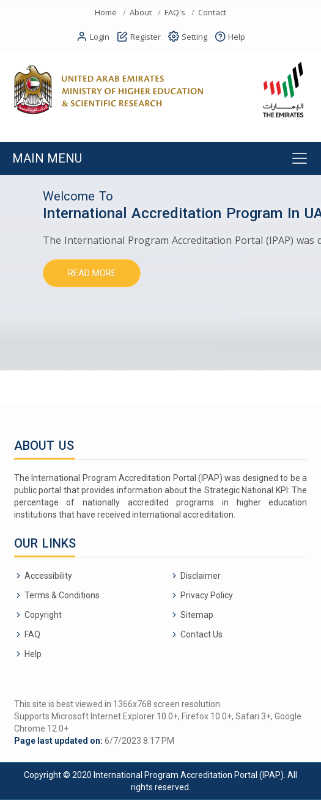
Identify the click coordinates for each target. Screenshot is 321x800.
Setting (187, 37)
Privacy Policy (206, 595)
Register (139, 37)
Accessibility (48, 576)
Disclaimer (200, 576)
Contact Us (201, 634)
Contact (212, 12)
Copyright (43, 615)
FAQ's (174, 12)
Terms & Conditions (62, 595)
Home (106, 12)
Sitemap (196, 615)
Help (230, 37)
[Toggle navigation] (160, 158)
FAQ (32, 634)
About (141, 12)
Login (92, 37)
